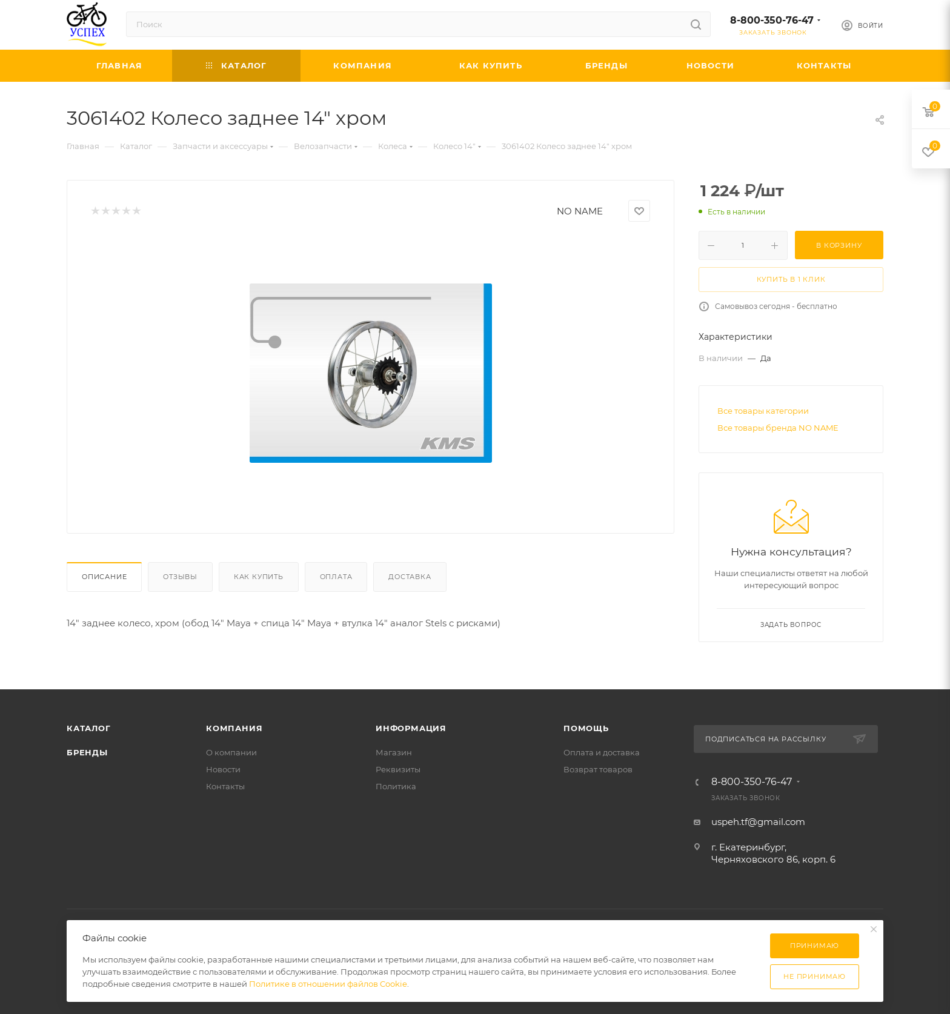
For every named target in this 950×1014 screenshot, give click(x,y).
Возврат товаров (598, 769)
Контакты (225, 786)
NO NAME (580, 211)
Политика (396, 786)
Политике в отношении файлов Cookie (328, 984)
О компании (231, 752)
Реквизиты (398, 769)
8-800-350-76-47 (772, 20)
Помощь (586, 728)
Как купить (259, 576)
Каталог (89, 728)
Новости (223, 769)
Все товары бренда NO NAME (778, 427)
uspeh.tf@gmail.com (758, 821)
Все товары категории (763, 411)
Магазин (394, 752)
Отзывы (180, 576)
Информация (411, 728)
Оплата (336, 576)
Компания (234, 728)
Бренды (87, 752)
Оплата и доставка (601, 752)
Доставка (409, 576)
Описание (104, 576)
